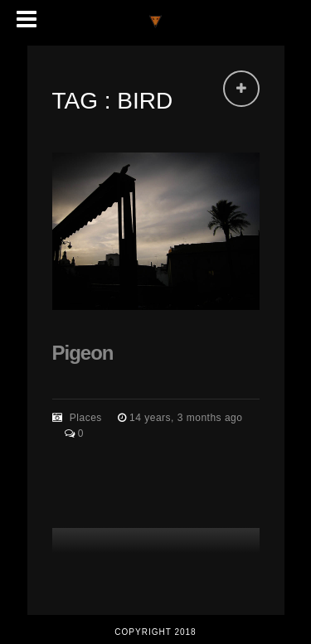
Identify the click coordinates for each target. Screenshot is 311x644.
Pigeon (83, 352)
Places (86, 418)
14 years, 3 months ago (185, 418)
